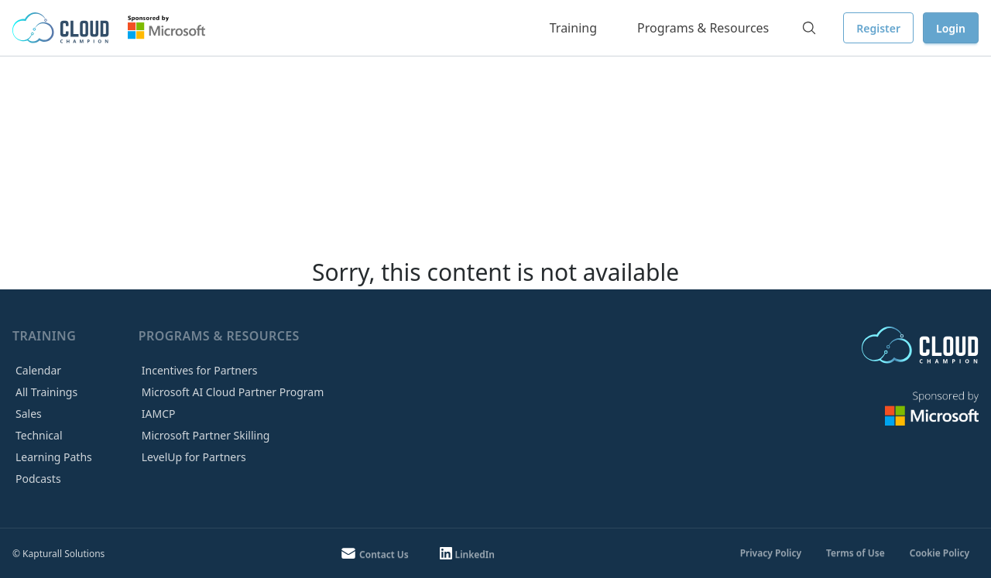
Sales (28, 413)
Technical (39, 435)
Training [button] (573, 27)
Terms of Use (855, 552)
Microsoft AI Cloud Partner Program (233, 392)
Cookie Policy (939, 552)
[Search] (809, 27)
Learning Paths (53, 457)
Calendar (38, 370)
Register (878, 28)
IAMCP (159, 413)
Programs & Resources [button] (703, 27)
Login (950, 28)
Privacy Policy (770, 552)
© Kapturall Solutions (58, 553)
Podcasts (38, 478)
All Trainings (46, 392)
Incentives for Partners (200, 370)
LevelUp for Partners (194, 457)
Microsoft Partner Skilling (206, 435)
